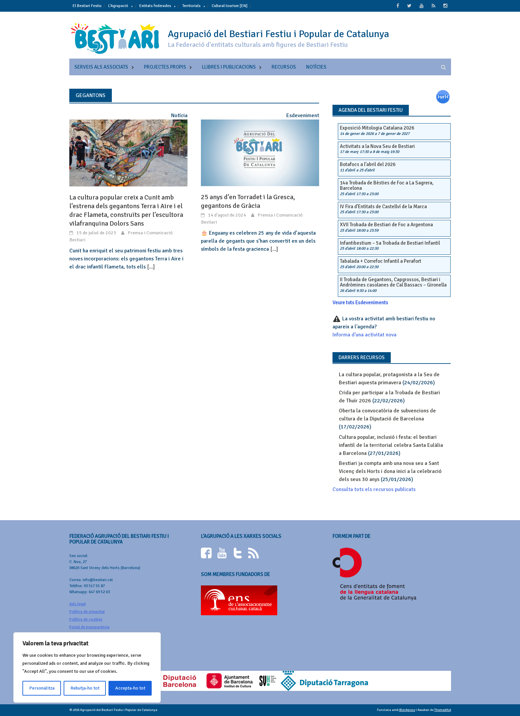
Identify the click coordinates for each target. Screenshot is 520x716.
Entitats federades (155, 5)
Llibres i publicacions (229, 67)
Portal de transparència (89, 627)
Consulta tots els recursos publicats (374, 489)
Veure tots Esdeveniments (360, 303)
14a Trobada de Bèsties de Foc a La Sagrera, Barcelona (387, 185)
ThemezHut (442, 710)
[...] (151, 266)
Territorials (191, 5)
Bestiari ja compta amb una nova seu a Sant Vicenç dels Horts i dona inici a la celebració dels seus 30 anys (390, 471)
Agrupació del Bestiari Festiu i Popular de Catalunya (278, 34)
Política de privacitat (87, 611)
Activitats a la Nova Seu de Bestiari (377, 146)
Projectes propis (165, 67)
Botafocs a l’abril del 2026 (367, 164)
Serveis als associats (101, 67)
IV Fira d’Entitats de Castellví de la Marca (383, 207)
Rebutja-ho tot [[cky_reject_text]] (84, 688)
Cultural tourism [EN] (229, 5)
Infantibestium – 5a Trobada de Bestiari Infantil (390, 243)
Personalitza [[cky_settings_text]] (42, 688)
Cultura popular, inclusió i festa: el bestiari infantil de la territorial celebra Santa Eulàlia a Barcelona (391, 445)
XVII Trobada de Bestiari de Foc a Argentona (386, 225)
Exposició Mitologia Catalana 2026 (377, 128)
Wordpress (407, 710)
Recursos (284, 67)
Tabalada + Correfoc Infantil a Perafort (380, 261)
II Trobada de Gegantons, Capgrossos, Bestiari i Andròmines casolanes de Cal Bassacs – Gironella (393, 282)
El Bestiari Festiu (87, 5)
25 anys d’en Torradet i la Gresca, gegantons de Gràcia (248, 201)
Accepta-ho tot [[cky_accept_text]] (130, 688)
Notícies (316, 67)
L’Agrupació (118, 5)
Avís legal (77, 604)
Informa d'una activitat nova (364, 334)
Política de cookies (85, 619)
